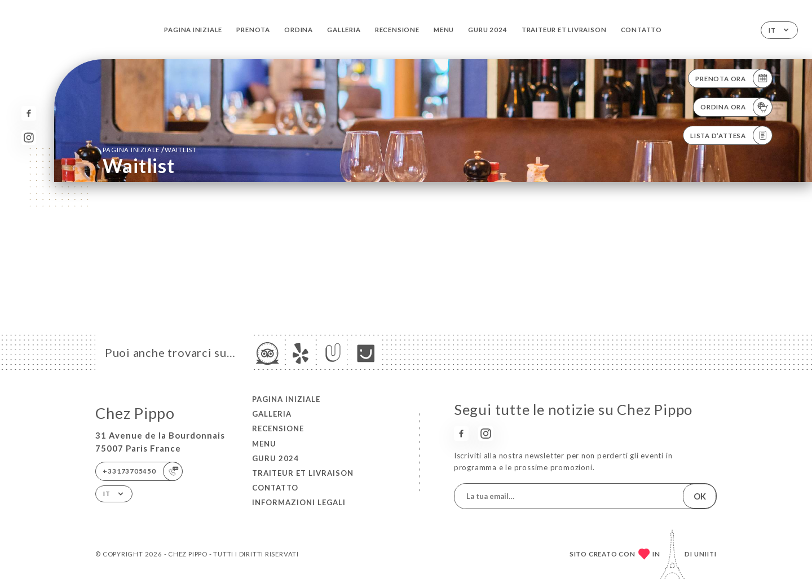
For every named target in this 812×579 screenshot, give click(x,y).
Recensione (397, 29)
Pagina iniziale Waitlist (150, 149)
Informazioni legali (299, 502)
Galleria (343, 29)
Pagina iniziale (193, 29)
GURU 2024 (487, 29)
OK (700, 496)
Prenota (253, 29)
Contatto (641, 29)
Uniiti (705, 554)
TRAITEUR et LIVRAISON (564, 29)
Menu (444, 29)
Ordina (298, 29)
